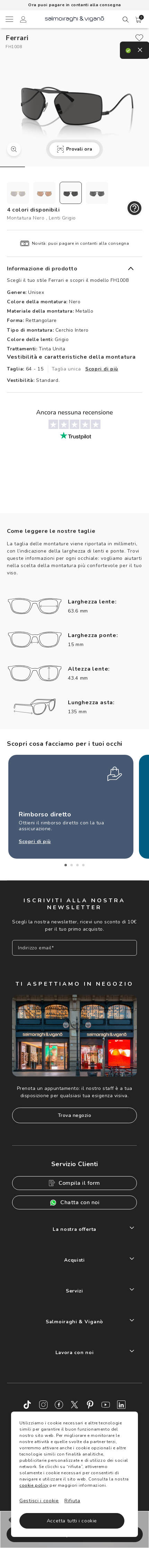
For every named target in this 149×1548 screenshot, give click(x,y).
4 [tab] (83, 865)
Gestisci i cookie (39, 1500)
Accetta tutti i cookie (72, 1521)
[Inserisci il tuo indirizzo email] (74, 947)
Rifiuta (72, 1500)
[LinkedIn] (121, 1405)
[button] (138, 20)
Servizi (74, 1291)
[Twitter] (74, 1405)
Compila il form (74, 1183)
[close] (139, 38)
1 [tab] (65, 865)
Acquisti (74, 1260)
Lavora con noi (74, 1352)
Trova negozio (74, 1115)
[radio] (18, 193)
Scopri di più (101, 369)
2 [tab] (71, 865)
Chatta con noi (74, 1202)
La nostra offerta (74, 1229)
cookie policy (34, 1485)
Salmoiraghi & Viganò (74, 1321)
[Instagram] (43, 1405)
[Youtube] (106, 1405)
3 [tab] (77, 865)
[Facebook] (59, 1405)
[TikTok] (28, 1405)
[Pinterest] (90, 1405)
